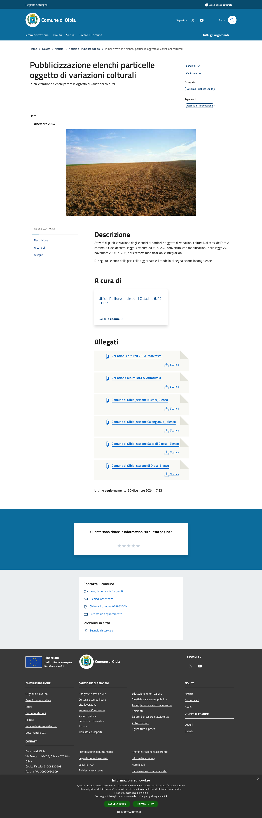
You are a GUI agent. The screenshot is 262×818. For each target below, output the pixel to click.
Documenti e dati (35, 732)
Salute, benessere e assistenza (150, 716)
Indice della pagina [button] (44, 228)
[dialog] (131, 796)
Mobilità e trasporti (90, 732)
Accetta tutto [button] (117, 803)
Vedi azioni (194, 73)
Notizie (59, 49)
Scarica (171, 364)
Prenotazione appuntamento (96, 751)
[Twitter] (191, 19)
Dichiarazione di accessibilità (149, 771)
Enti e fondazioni (35, 713)
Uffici (28, 707)
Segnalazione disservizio (93, 758)
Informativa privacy (143, 758)
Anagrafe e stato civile (92, 694)
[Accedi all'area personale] (218, 5)
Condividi (193, 66)
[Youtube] (200, 19)
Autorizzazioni (140, 723)
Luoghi (189, 724)
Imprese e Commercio (92, 710)
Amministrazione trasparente (150, 751)
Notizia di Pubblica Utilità (84, 49)
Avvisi (188, 707)
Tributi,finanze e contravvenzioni (152, 705)
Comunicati (192, 700)
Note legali (138, 764)
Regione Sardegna (36, 5)
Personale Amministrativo (41, 726)
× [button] (258, 779)
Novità (46, 49)
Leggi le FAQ (86, 764)
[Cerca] (232, 20)
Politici (29, 719)
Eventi (189, 731)
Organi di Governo (36, 694)
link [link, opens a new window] (165, 796)
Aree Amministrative (38, 700)
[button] (131, 812)
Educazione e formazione (147, 693)
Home (33, 49)
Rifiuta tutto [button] (145, 803)
